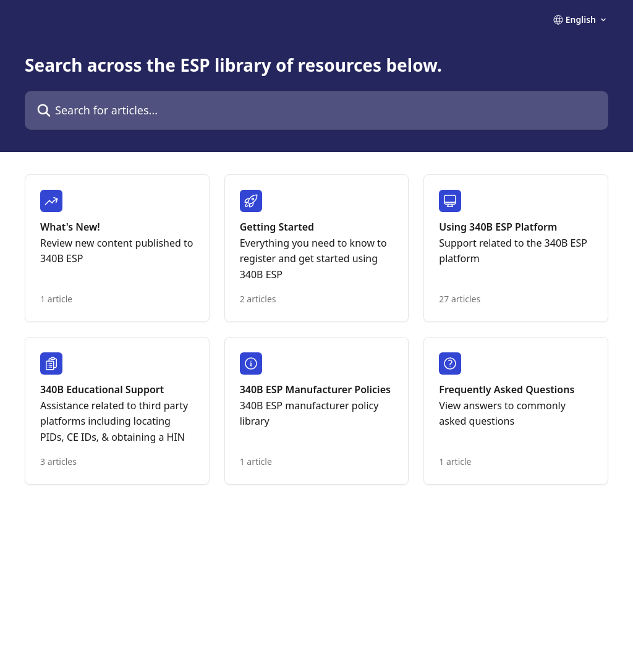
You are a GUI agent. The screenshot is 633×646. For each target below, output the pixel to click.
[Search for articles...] (316, 110)
